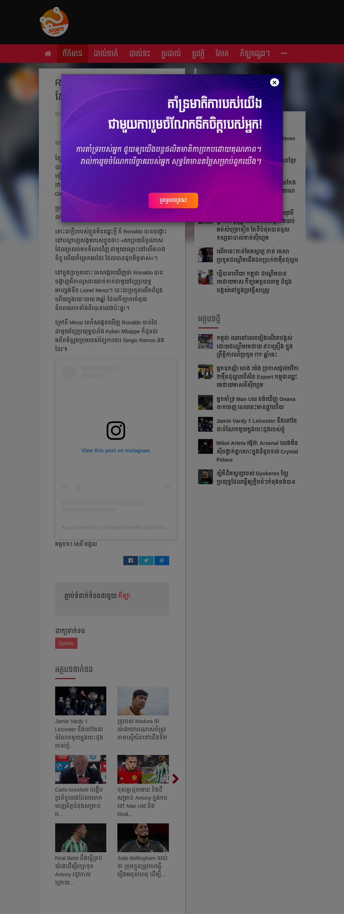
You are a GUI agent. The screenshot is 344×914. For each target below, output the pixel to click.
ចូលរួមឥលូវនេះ (173, 200)
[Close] (274, 82)
